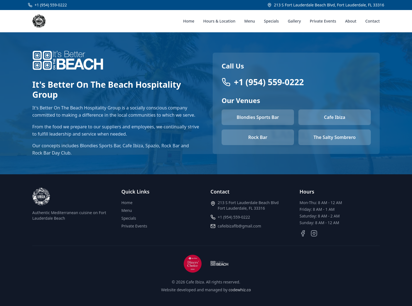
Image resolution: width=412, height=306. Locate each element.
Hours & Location (219, 21)
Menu (249, 21)
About (351, 21)
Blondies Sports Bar (258, 117)
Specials (271, 21)
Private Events (323, 21)
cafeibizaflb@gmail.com (239, 226)
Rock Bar (258, 137)
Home (188, 21)
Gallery (294, 21)
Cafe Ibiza (334, 117)
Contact (372, 21)
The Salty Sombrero (334, 137)
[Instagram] (314, 233)
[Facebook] (303, 233)
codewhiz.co (240, 289)
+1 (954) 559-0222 (234, 217)
